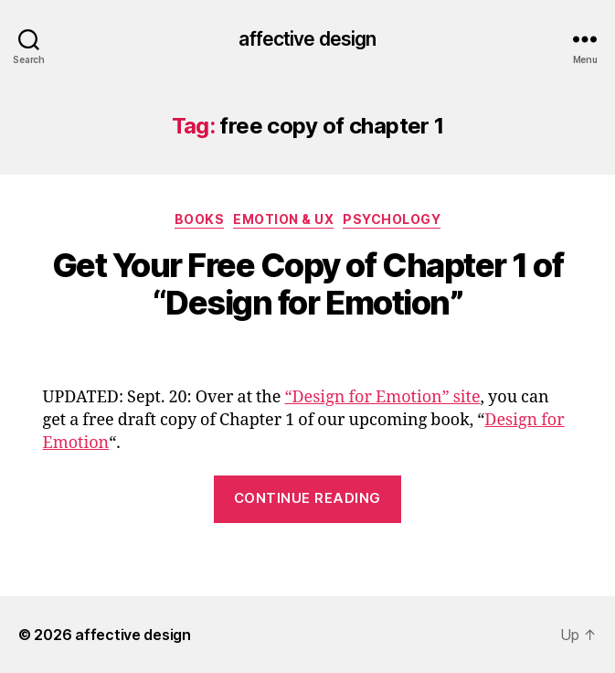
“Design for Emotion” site (382, 397)
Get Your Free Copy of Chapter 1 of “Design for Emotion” (307, 284)
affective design (307, 38)
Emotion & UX (283, 219)
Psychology (391, 219)
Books (200, 219)
